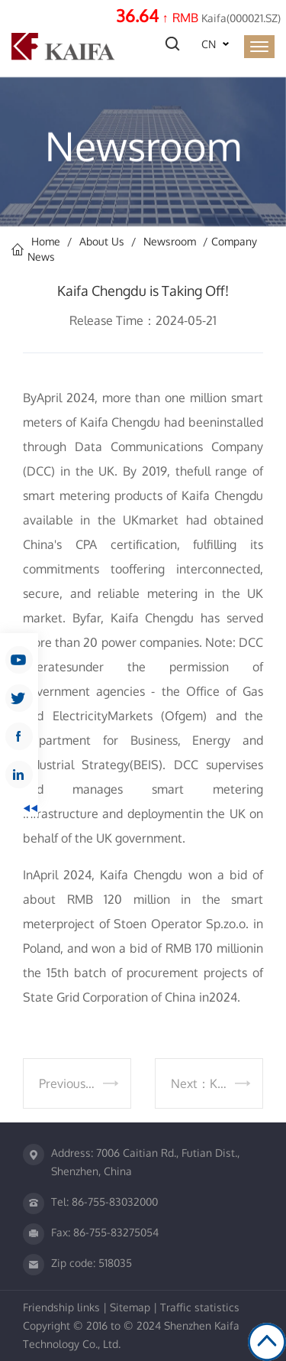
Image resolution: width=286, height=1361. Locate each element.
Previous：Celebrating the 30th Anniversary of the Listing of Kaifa (85, 1083)
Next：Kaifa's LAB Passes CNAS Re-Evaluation (217, 1083)
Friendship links (61, 1307)
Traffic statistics (199, 1307)
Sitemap (130, 1307)
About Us (101, 241)
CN (208, 43)
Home (45, 241)
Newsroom (169, 241)
